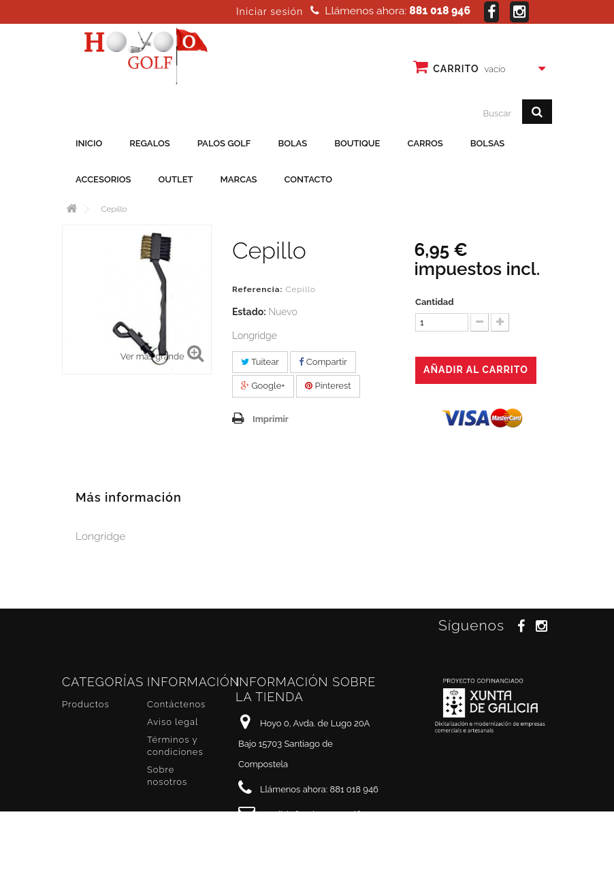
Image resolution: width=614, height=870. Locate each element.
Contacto (309, 179)
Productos (86, 704)
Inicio (89, 143)
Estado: (249, 311)
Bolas (292, 143)
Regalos (149, 143)
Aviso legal (172, 722)
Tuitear (260, 362)
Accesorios (103, 179)
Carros (424, 143)
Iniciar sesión (269, 11)
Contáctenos (176, 704)
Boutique (357, 143)
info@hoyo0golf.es (330, 814)
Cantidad (434, 302)
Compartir (322, 362)
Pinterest (328, 386)
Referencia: (257, 289)
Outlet (176, 179)
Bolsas (487, 143)
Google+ (263, 386)
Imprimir (271, 419)
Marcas (239, 179)
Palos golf (224, 143)
